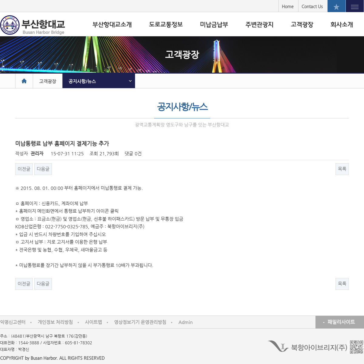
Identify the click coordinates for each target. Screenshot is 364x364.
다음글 (43, 168)
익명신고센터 (12, 322)
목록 (342, 168)
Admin (185, 322)
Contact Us (312, 6)
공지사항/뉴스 (82, 81)
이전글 (24, 168)
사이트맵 (93, 322)
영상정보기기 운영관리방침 (140, 322)
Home (288, 6)
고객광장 (47, 81)
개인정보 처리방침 (55, 322)
